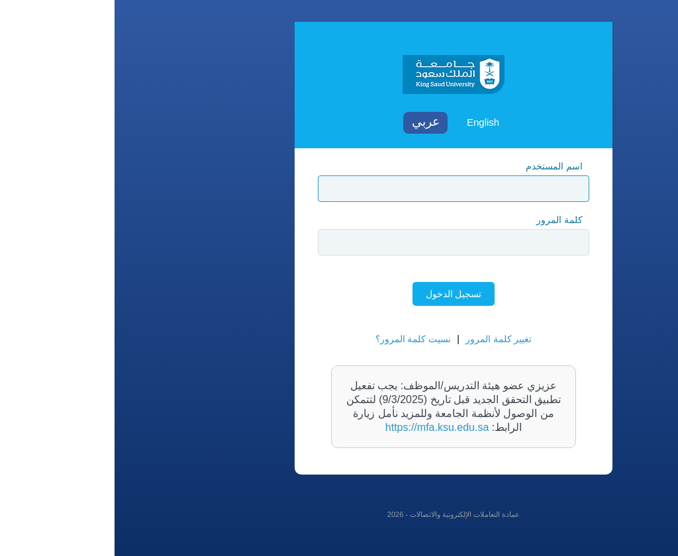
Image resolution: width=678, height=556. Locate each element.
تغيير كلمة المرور (384, 339)
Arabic (311, 123)
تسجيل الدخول (339, 294)
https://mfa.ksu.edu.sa (323, 427)
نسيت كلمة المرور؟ (299, 339)
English (368, 122)
